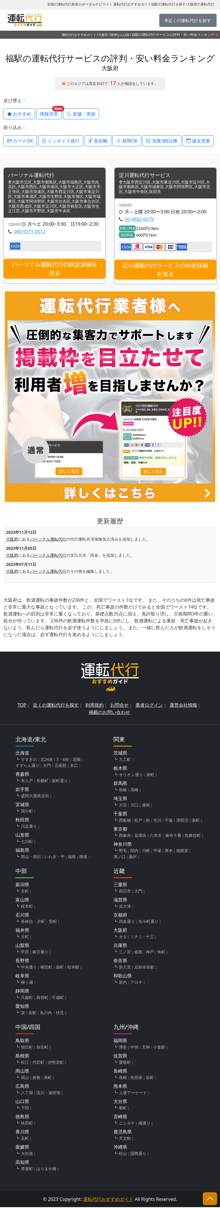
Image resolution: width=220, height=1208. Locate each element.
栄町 (196, 821)
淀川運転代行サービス (147, 175)
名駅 (32, 1013)
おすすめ (19, 114)
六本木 (156, 836)
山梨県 (22, 946)
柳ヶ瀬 (27, 983)
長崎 (123, 1078)
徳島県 (22, 1117)
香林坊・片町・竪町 (39, 922)
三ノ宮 (125, 952)
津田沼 (182, 821)
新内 (123, 983)
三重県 (120, 885)
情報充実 (51, 112)
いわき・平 (54, 857)
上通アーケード (133, 1093)
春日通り (40, 952)
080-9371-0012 (30, 232)
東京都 (120, 830)
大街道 (27, 1154)
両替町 (42, 998)
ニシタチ (127, 1124)
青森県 (22, 775)
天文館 (125, 1139)
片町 (25, 937)
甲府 (25, 952)
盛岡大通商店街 (35, 796)
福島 (72, 857)
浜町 (150, 1078)
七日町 (27, 842)
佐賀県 (120, 1056)
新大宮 (125, 968)
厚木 (169, 851)
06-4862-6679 (139, 220)
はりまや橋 (46, 1169)
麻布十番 (173, 836)
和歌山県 (122, 976)
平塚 (157, 851)
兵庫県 (120, 946)
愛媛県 (22, 1148)
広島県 (22, 1087)
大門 (47, 766)
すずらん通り (27, 766)
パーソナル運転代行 (34, 175)
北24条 (46, 760)
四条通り (127, 922)
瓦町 (25, 1139)
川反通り (29, 827)
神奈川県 (122, 845)
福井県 (22, 931)
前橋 (123, 790)
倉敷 (36, 1078)
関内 (134, 851)
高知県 (22, 1163)
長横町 (42, 781)
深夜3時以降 (161, 141)
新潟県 (22, 885)
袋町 (60, 968)
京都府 (120, 916)
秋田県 (22, 820)
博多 (123, 1048)
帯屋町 (27, 1169)
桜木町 (27, 907)
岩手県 (22, 790)
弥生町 (42, 1048)
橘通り (144, 1124)
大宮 (123, 805)
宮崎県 (120, 1117)
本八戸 (27, 781)
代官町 (38, 1063)
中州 (134, 1048)
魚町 (161, 952)
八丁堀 (27, 1093)
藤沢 (133, 857)
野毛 (123, 851)
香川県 (22, 1132)
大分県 (120, 1102)
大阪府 (103, 34)
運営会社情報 (183, 705)
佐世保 (136, 1078)
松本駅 (73, 968)
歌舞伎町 (193, 836)
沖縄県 (120, 1148)
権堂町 (46, 968)
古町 (25, 892)
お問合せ (119, 705)
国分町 (27, 812)
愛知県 (22, 1007)
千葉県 (120, 814)
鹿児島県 (122, 1132)
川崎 (146, 851)
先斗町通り (148, 922)
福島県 (22, 851)
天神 (146, 1048)
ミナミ (136, 937)
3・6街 (62, 760)
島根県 (22, 1056)
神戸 (150, 952)
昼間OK (127, 141)
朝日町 (27, 1048)
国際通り (138, 1154)
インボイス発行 (61, 141)
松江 (25, 1063)
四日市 (125, 892)
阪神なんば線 (120, 34)
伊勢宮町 (56, 1063)
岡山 (25, 1078)
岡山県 (22, 1072)
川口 (134, 805)
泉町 (150, 775)
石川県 (22, 916)
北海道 (22, 754)
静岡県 (22, 992)
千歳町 (58, 998)
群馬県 (120, 784)
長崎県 (120, 1072)
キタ (123, 937)
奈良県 (120, 961)
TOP (21, 705)
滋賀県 (120, 900)
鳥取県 (22, 1041)
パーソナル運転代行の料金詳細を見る (55, 269)
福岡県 (120, 1041)
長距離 (98, 141)
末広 (74, 766)
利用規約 (94, 705)
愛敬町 (125, 1063)
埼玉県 (120, 799)
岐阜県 (22, 976)
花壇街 (140, 836)
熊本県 (120, 1087)
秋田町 (27, 1124)
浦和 (146, 805)
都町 (123, 1108)
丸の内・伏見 (52, 1013)
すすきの (29, 760)
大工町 (125, 760)
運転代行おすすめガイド (79, 34)
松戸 (138, 821)
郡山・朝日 (31, 857)
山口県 (22, 1102)
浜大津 (125, 907)
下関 (25, 1108)
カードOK (20, 141)
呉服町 (27, 998)
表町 (48, 1078)
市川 (157, 821)
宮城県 (22, 805)
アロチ (136, 983)
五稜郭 (60, 766)
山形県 (22, 836)
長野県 (22, 961)
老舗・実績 (81, 114)
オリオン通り (131, 775)
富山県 (22, 900)
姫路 (138, 952)
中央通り (29, 968)
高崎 (134, 790)
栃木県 (120, 769)
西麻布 (125, 836)
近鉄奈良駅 (144, 968)
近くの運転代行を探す (56, 705)
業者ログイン (149, 705)
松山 (123, 1154)
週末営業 (198, 141)
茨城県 (120, 754)
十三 (150, 937)
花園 (76, 760)
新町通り (60, 781)
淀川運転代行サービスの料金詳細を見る (165, 270)
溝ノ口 (119, 857)
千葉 (169, 821)
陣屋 (83, 857)
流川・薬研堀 (48, 1093)
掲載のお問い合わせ (109, 713)
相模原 (182, 851)
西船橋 (125, 821)
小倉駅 (159, 1048)
